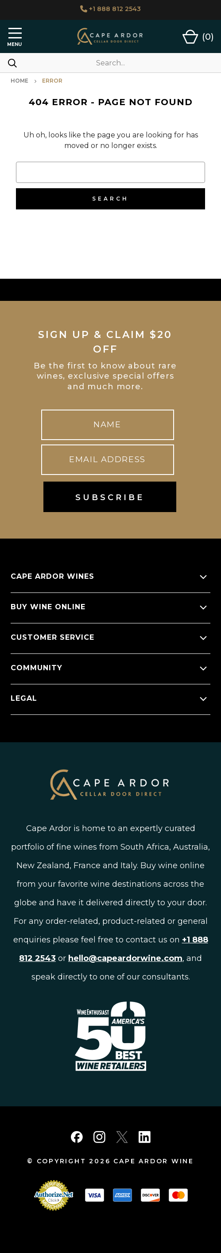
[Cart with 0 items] (198, 37)
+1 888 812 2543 (110, 9)
